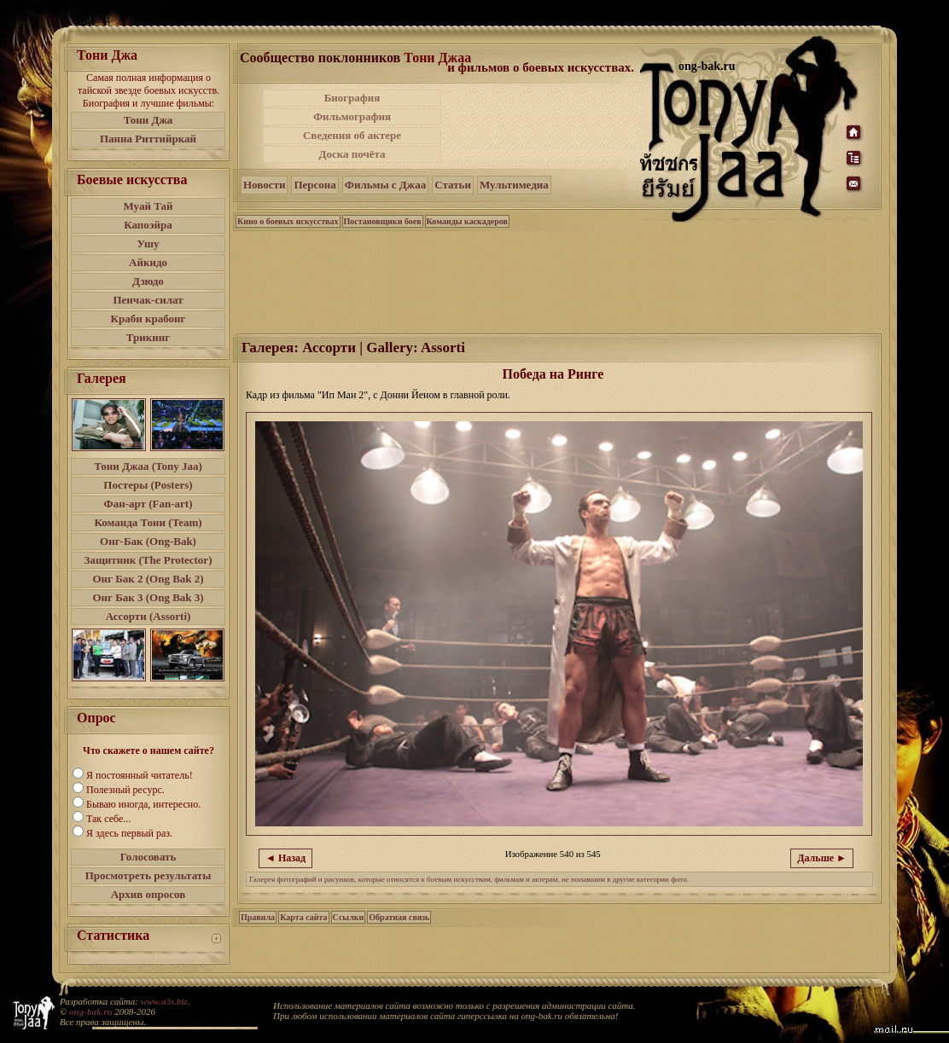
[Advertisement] (542, 126)
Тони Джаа (437, 57)
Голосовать (148, 856)
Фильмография (352, 116)
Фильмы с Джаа (385, 184)
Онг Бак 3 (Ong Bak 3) (147, 597)
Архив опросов (148, 894)
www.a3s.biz (164, 1001)
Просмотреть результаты (148, 875)
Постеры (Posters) (147, 484)
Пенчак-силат (148, 299)
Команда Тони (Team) (147, 522)
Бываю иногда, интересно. (143, 804)
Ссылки (348, 917)
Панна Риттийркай (148, 138)
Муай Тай (147, 206)
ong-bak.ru (90, 1011)
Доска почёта (351, 154)
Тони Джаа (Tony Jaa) (148, 466)
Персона (314, 184)
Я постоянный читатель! (139, 775)
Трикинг (148, 337)
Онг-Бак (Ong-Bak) (148, 541)
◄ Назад (285, 858)
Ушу (148, 243)
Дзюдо (148, 281)
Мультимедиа (514, 184)
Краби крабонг (148, 318)
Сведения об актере (352, 135)
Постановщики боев (383, 221)
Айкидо (148, 262)
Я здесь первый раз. (129, 833)
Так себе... (108, 819)
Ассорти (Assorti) (148, 616)
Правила (258, 917)
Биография (352, 97)
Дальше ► (822, 858)
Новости (264, 184)
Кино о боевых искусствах (288, 221)
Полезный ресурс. (125, 790)
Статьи (452, 184)
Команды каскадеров (467, 221)
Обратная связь (399, 917)
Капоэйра (148, 224)
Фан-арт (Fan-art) (148, 503)
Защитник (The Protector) (148, 559)
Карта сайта (303, 917)
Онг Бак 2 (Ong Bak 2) (147, 578)
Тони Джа (148, 119)
